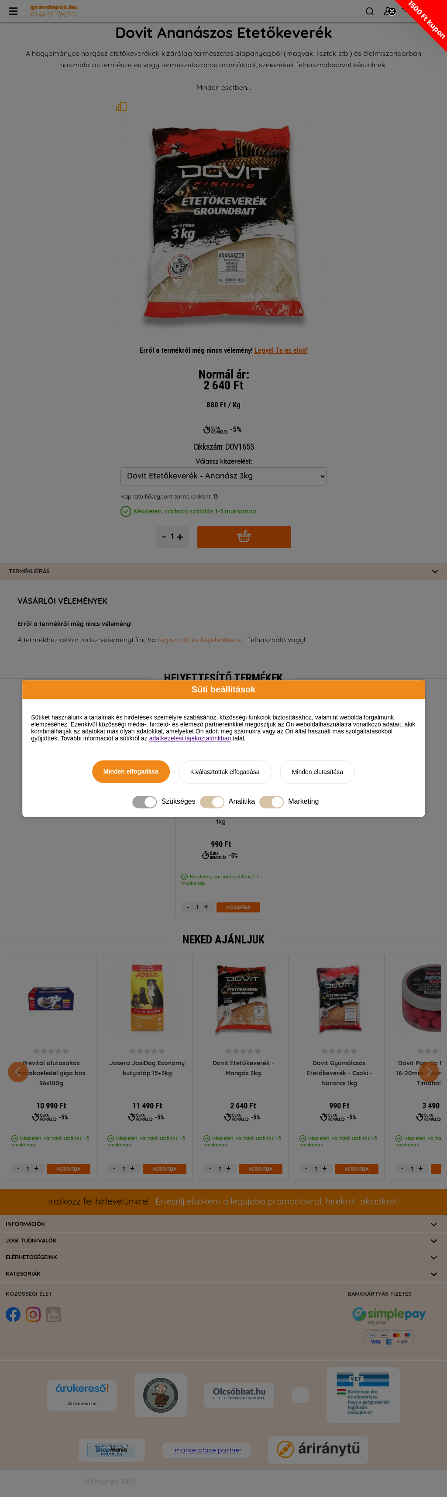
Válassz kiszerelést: (224, 461)
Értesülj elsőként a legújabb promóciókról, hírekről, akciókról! (223, 1202)
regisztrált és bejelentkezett (202, 640)
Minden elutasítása (318, 771)
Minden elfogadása (130, 771)
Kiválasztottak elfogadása (225, 771)
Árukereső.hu (82, 1403)
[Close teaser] (392, 11)
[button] (421, 26)
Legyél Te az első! (281, 350)
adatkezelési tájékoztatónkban (190, 738)
